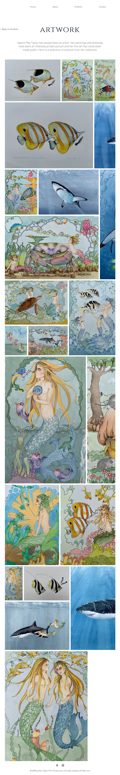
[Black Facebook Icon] (57, 765)
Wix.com (86, 771)
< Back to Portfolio (9, 29)
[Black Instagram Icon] (62, 765)
